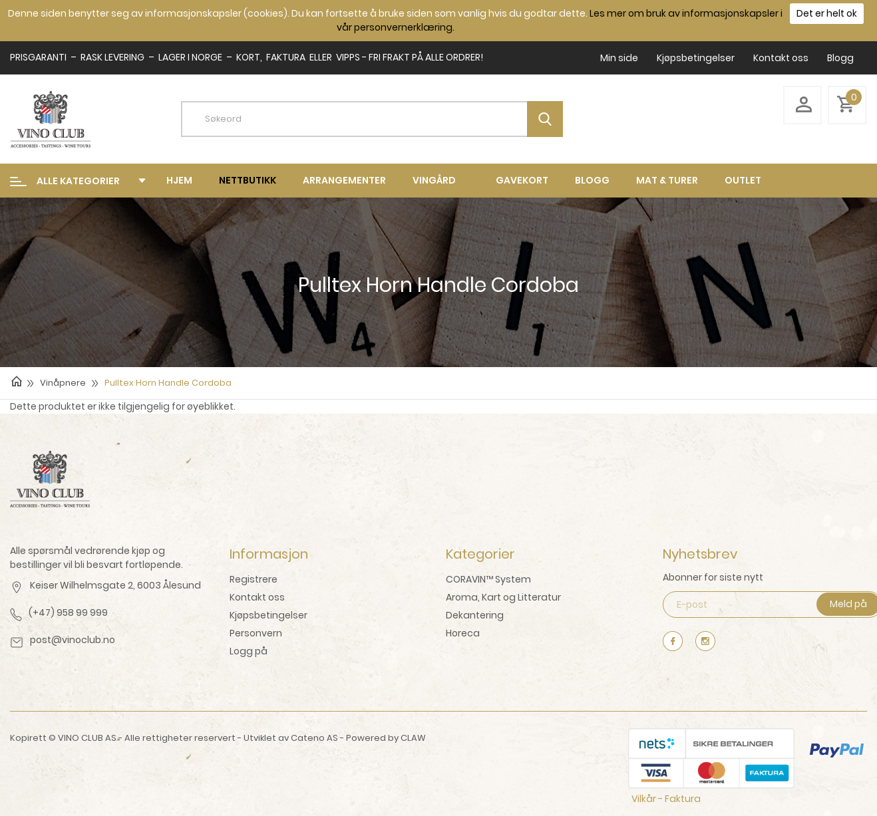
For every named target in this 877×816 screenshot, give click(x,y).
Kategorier (480, 554)
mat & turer (667, 180)
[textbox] (382, 119)
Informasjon (269, 554)
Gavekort (522, 180)
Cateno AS (314, 738)
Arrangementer (344, 180)
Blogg (840, 58)
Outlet (743, 180)
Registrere (253, 579)
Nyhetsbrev (700, 554)
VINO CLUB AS (87, 738)
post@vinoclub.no (72, 639)
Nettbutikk (247, 180)
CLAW (413, 738)
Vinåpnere (63, 382)
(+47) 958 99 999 (68, 612)
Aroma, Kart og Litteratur (503, 597)
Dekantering (475, 615)
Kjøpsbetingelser (696, 58)
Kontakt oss (780, 58)
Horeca (463, 633)
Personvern (256, 633)
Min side (619, 58)
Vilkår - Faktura (666, 798)
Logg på (248, 651)
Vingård (434, 180)
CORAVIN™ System (488, 579)
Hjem (179, 180)
